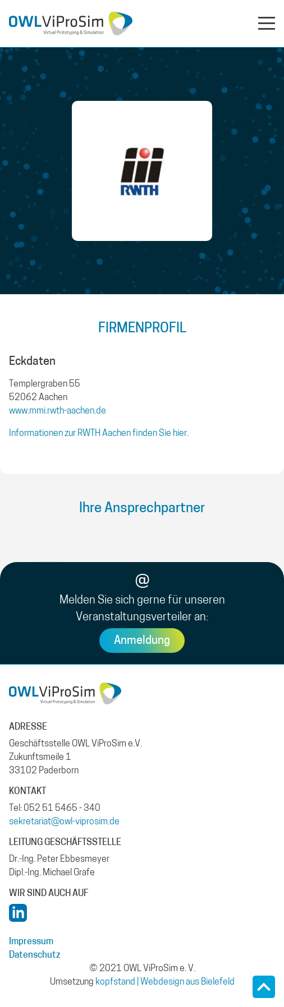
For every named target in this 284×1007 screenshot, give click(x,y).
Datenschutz (35, 955)
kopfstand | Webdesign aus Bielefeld (165, 982)
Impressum (31, 942)
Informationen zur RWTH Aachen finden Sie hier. (99, 433)
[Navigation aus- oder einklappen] (266, 22)
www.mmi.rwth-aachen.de (57, 411)
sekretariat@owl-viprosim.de (64, 822)
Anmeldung (142, 641)
